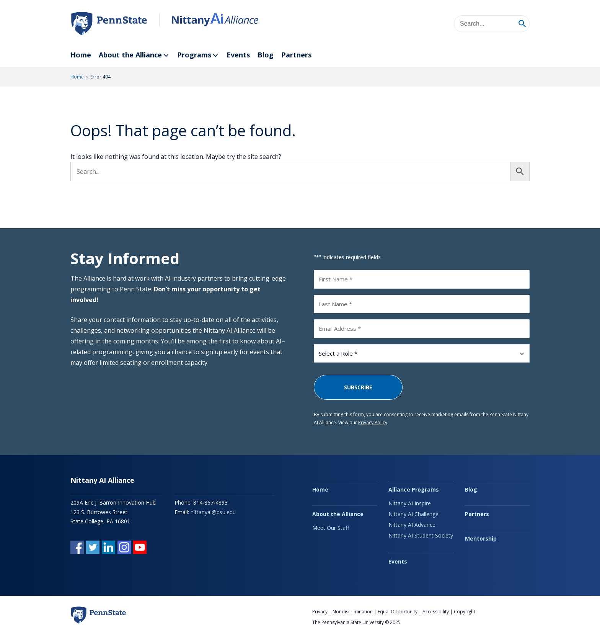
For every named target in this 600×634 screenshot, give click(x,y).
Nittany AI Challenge (413, 514)
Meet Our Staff (330, 527)
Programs (198, 55)
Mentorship (481, 538)
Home (80, 54)
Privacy (320, 611)
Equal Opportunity (397, 611)
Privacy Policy (372, 422)
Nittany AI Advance (411, 524)
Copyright (464, 611)
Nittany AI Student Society (420, 535)
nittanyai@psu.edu (213, 512)
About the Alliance (134, 55)
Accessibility (435, 611)
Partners (296, 54)
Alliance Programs (413, 489)
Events (238, 54)
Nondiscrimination (353, 611)
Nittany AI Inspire (409, 503)
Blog (266, 54)
